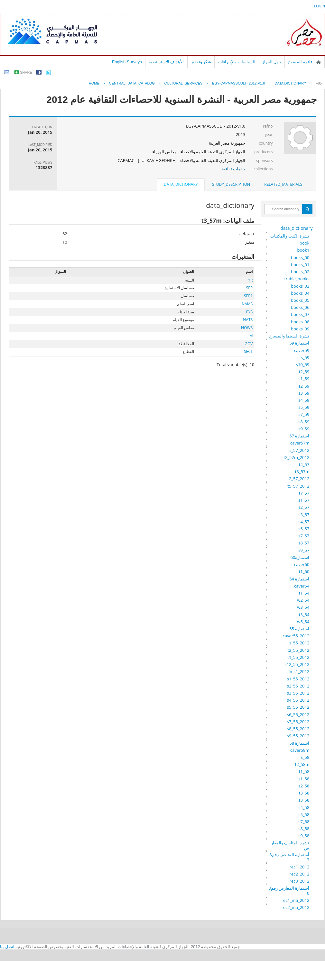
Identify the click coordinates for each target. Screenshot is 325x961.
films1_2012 (297, 671)
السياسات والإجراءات (236, 61)
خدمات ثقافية (233, 169)
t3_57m (302, 471)
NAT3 (248, 319)
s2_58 (303, 785)
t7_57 (304, 493)
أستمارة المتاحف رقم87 (289, 857)
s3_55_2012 (298, 693)
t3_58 (304, 792)
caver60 (301, 564)
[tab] (283, 184)
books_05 (300, 300)
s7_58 (303, 821)
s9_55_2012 (298, 735)
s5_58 (303, 814)
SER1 (248, 296)
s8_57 (303, 542)
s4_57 (303, 521)
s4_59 (303, 400)
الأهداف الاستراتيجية (166, 61)
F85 (319, 83)
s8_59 (303, 421)
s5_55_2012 (298, 707)
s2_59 (303, 386)
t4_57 (304, 464)
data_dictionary (296, 228)
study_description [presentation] (231, 184)
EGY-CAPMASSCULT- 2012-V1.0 (238, 83)
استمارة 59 (299, 343)
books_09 (300, 328)
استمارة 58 (299, 743)
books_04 (300, 293)
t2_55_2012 (298, 650)
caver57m (299, 442)
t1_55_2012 (298, 657)
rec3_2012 (300, 881)
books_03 (300, 286)
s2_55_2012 (298, 685)
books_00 (300, 257)
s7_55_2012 (298, 721)
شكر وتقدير (201, 61)
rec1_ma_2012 (296, 900)
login (319, 6)
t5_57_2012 (298, 486)
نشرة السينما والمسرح (289, 335)
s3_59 (303, 393)
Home (94, 83)
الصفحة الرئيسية (318, 62)
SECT (248, 351)
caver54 (301, 585)
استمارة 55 (299, 628)
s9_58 (303, 835)
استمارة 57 (299, 435)
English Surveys (127, 61)
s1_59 (303, 378)
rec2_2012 (300, 873)
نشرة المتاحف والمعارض (290, 845)
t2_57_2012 (298, 478)
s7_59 (303, 414)
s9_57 (303, 550)
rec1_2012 (300, 866)
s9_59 (303, 428)
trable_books (296, 278)
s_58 (305, 757)
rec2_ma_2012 (296, 907)
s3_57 (303, 514)
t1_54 (304, 593)
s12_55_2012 (296, 664)
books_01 (300, 264)
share (26, 72)
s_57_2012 (299, 450)
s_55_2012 (299, 642)
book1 (303, 250)
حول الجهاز (272, 61)
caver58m (299, 750)
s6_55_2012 (298, 714)
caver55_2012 (296, 635)
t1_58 (304, 771)
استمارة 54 (299, 578)
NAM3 (247, 304)
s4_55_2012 (298, 700)
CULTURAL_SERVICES (183, 83)
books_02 (300, 271)
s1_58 (303, 778)
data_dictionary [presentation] (181, 184)
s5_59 (303, 407)
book (304, 243)
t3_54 (304, 614)
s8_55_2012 (298, 728)
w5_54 (303, 621)
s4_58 (303, 807)
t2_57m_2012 (296, 457)
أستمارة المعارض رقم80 (288, 890)
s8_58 (303, 828)
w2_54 (303, 600)
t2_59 (304, 371)
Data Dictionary (290, 83)
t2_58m (302, 764)
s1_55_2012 (298, 678)
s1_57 (303, 500)
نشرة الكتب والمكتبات (290, 235)
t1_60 (304, 571)
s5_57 (303, 528)
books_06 (300, 307)
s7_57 (303, 535)
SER (249, 288)
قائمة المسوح (300, 61)
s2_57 (303, 507)
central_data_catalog (132, 83)
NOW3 (247, 327)
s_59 (305, 357)
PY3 (249, 312)
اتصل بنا (7, 946)
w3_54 (303, 607)
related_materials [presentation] (283, 184)
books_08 (300, 321)
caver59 (301, 350)
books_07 (300, 314)
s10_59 (303, 364)
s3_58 (303, 800)
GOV (249, 343)
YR (250, 280)
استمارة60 (300, 557)
